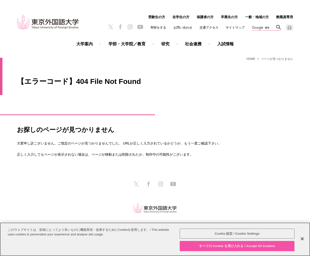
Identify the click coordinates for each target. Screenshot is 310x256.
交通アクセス (209, 27)
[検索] (264, 28)
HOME (251, 59)
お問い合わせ (182, 27)
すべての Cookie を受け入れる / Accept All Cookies (237, 246)
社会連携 (193, 44)
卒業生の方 (229, 17)
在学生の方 (180, 17)
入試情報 (225, 44)
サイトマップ (235, 27)
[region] (155, 239)
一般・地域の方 (257, 17)
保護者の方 (205, 17)
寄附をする (158, 27)
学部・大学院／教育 (127, 44)
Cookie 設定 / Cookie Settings (237, 233)
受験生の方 (156, 17)
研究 (165, 44)
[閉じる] (302, 238)
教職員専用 (284, 17)
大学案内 (84, 44)
